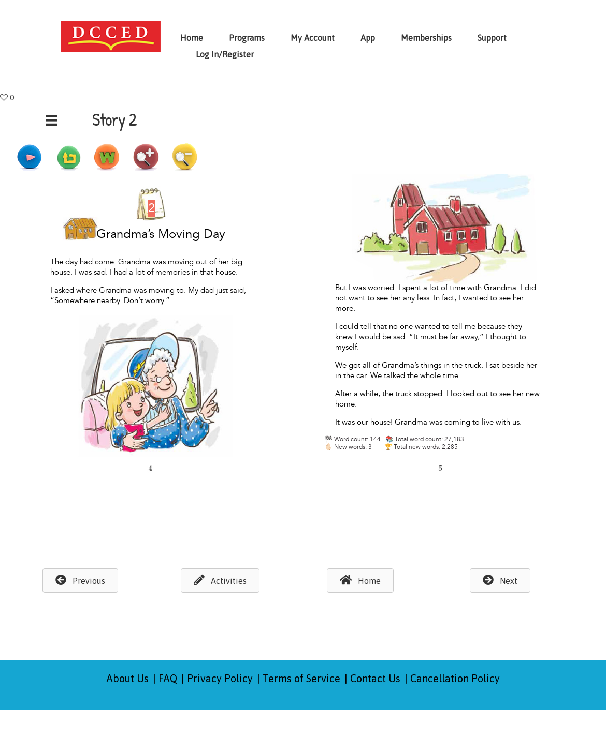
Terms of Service (301, 678)
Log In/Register (225, 54)
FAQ (167, 678)
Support (492, 37)
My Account (313, 37)
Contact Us (375, 678)
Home (191, 37)
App (367, 37)
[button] (80, 580)
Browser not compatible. (308, 347)
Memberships (426, 37)
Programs (247, 37)
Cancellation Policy (455, 678)
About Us (128, 678)
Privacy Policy (220, 678)
